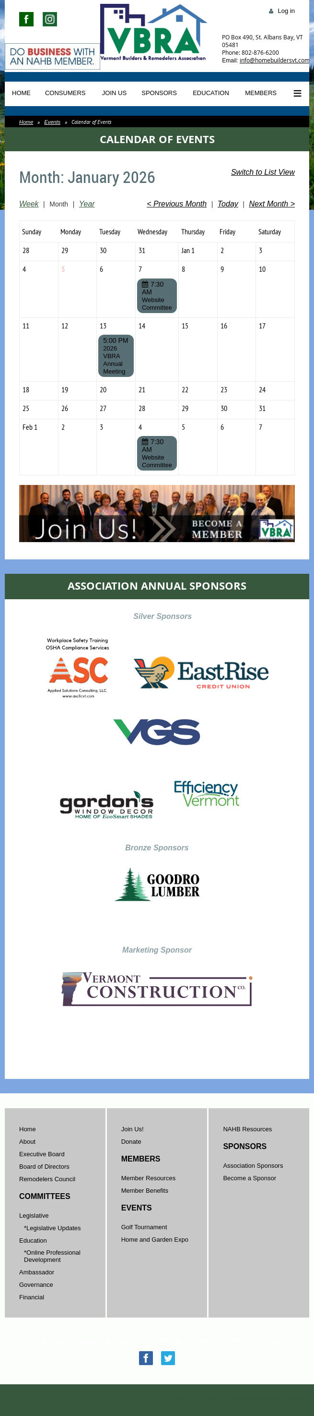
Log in (286, 10)
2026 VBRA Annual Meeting (114, 360)
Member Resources (148, 1178)
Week (29, 204)
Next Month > (272, 204)
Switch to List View (263, 172)
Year (87, 204)
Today (228, 204)
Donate (131, 1141)
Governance (36, 1284)
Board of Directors (44, 1166)
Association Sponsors (253, 1165)
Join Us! (132, 1129)
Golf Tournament (144, 1227)
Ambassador (36, 1272)
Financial (31, 1297)
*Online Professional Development (52, 1256)
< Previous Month (177, 204)
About (27, 1141)
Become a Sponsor (249, 1178)
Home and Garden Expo (154, 1239)
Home (26, 122)
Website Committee (157, 303)
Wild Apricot (224, 1398)
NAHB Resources (247, 1129)
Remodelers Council (47, 1179)
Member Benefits (144, 1190)
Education (33, 1240)
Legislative (33, 1215)
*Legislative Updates (52, 1228)
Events (52, 122)
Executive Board (42, 1154)
